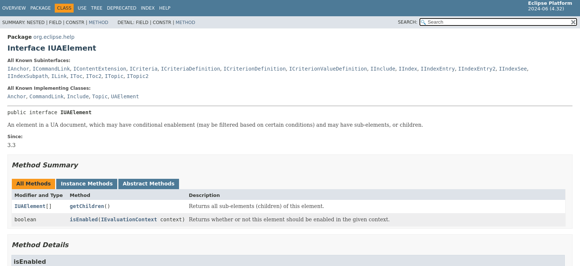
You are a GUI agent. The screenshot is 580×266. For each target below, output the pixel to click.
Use (82, 8)
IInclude (382, 69)
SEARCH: (408, 22)
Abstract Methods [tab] (149, 184)
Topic (100, 96)
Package (40, 8)
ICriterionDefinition (254, 69)
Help (165, 8)
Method (98, 22)
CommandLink (46, 96)
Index (148, 8)
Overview (14, 8)
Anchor (16, 96)
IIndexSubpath (27, 76)
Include (78, 96)
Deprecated (121, 8)
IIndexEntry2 (477, 69)
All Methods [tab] (33, 184)
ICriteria (143, 69)
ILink (59, 76)
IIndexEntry (438, 69)
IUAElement (29, 206)
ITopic (114, 76)
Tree (96, 8)
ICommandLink (51, 69)
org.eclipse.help (53, 37)
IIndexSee (513, 69)
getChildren (87, 206)
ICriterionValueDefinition (328, 69)
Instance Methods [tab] (86, 184)
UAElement (125, 96)
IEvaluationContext (129, 219)
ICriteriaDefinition (190, 69)
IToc (76, 76)
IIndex (407, 69)
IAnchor (18, 69)
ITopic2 (138, 76)
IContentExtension (99, 69)
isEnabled (84, 219)
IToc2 (93, 76)
